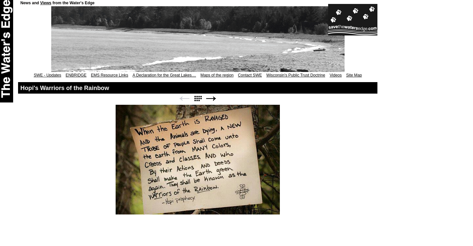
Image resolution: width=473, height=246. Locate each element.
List (197, 98)
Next (211, 98)
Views (45, 3)
